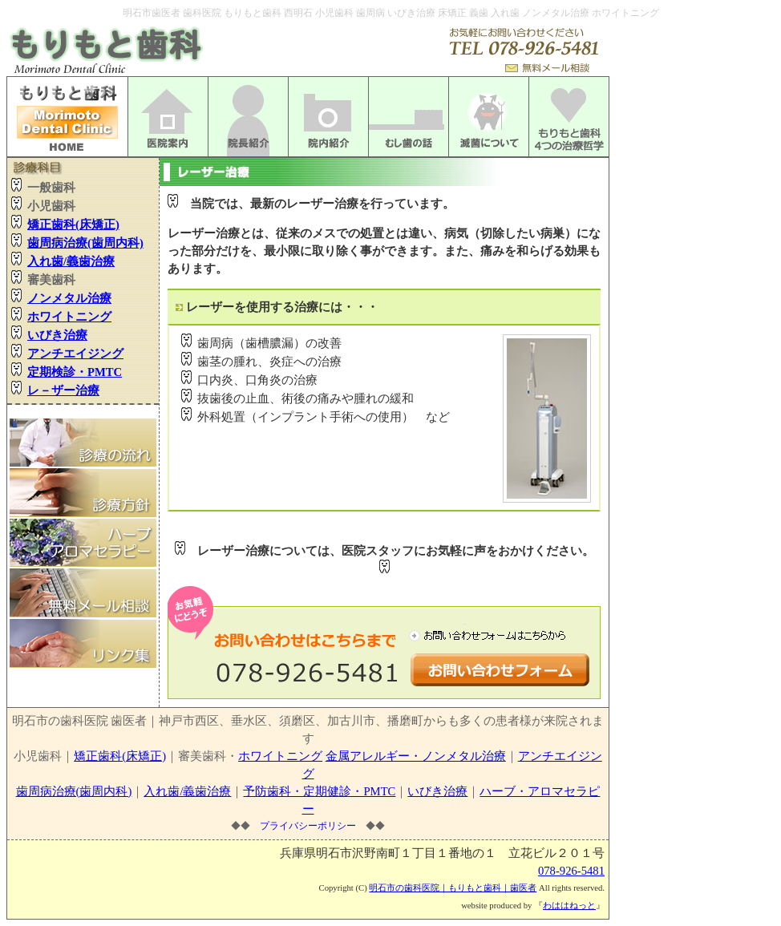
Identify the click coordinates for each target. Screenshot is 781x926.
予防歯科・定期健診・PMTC (319, 791)
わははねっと (569, 905)
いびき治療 (437, 791)
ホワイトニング (280, 756)
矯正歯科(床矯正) (120, 756)
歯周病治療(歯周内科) (74, 791)
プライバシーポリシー (308, 826)
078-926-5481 (571, 870)
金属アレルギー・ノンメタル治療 (416, 756)
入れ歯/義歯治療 (187, 791)
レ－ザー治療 (63, 390)
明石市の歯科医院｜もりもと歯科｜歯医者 (452, 888)
